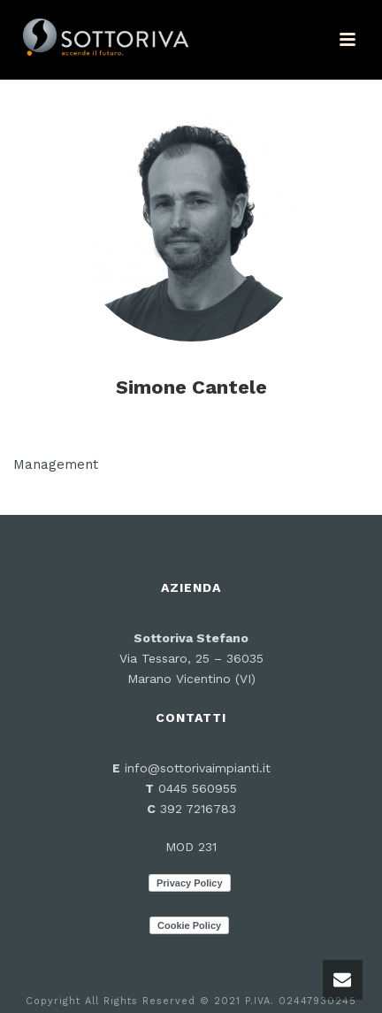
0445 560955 (195, 788)
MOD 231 (191, 847)
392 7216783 (198, 809)
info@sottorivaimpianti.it (198, 768)
